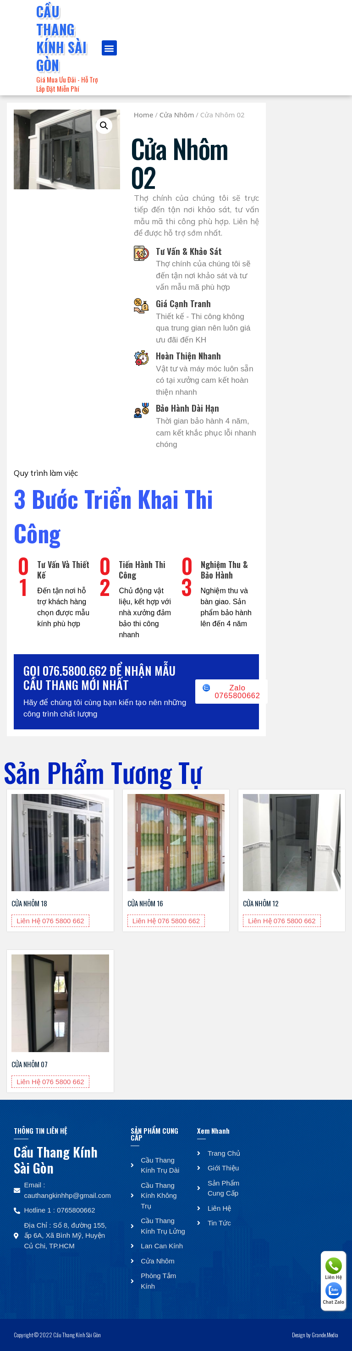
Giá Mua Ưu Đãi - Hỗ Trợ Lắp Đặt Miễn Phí (67, 84)
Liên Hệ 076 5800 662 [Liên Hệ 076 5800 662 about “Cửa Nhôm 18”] (50, 921)
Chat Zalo (333, 1293)
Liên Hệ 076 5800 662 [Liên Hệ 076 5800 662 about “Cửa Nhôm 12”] (281, 921)
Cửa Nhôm (177, 114)
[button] (109, 47)
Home (144, 114)
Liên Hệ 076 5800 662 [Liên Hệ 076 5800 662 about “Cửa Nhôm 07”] (50, 1082)
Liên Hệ (333, 1268)
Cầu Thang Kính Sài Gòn (61, 38)
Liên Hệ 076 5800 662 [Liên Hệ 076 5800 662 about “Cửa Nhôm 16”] (166, 921)
